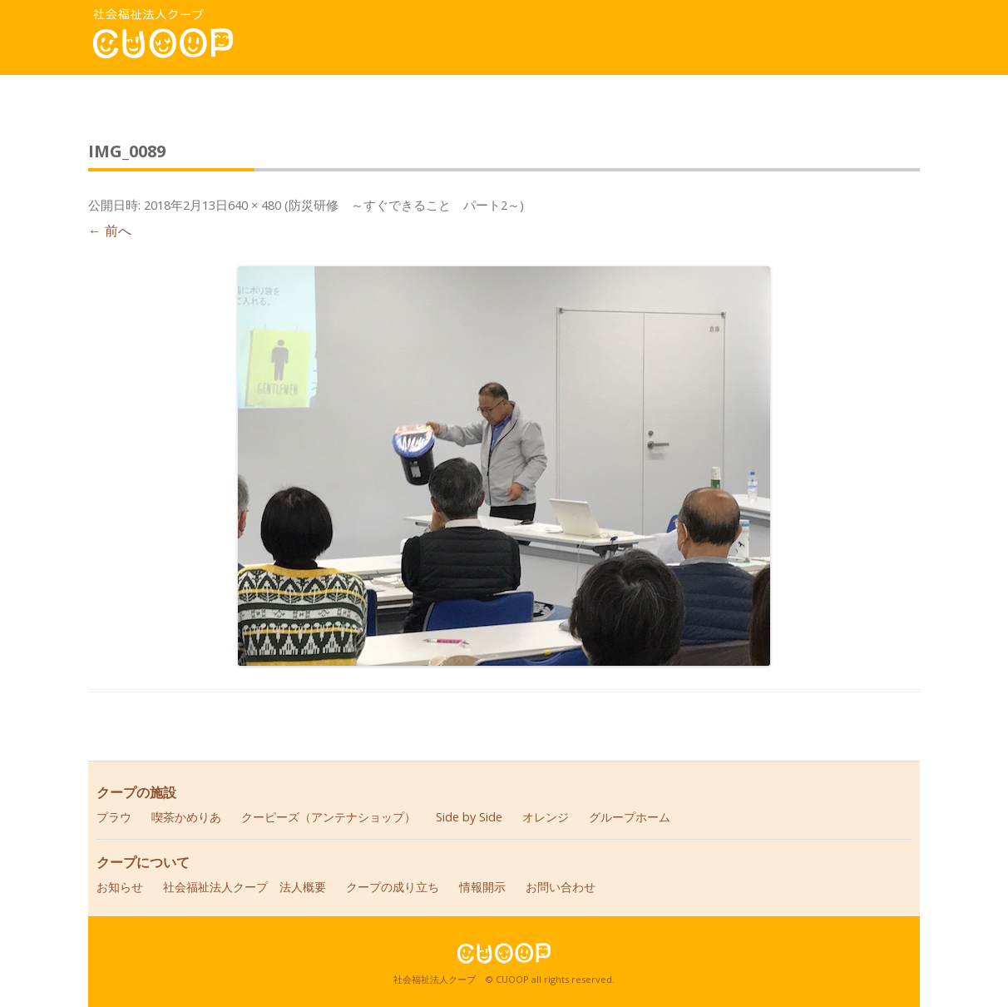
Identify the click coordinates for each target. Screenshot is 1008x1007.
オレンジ (545, 817)
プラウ (113, 817)
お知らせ (119, 887)
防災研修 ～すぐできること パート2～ (404, 204)
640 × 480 (254, 204)
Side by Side (469, 817)
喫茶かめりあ (186, 817)
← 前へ (109, 230)
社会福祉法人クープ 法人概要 (244, 887)
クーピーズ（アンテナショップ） (328, 817)
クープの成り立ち (392, 887)
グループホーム (629, 817)
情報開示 (482, 887)
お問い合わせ (560, 887)
